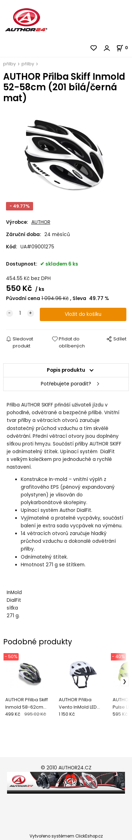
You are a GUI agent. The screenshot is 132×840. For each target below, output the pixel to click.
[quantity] (20, 313)
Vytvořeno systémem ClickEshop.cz (66, 836)
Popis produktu (66, 370)
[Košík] (124, 48)
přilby (9, 64)
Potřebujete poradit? (66, 383)
